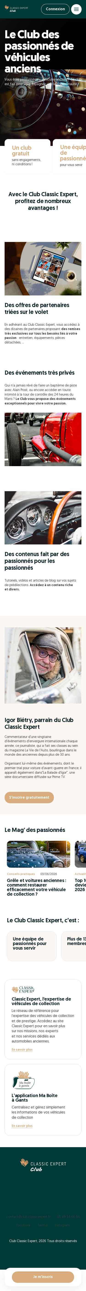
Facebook (24, 1225)
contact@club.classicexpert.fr (28, 1217)
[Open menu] (76, 9)
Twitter (42, 1225)
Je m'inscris (43, 1277)
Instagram (62, 1225)
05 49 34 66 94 (68, 1217)
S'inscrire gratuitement (29, 798)
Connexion (55, 9)
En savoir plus (22, 1050)
